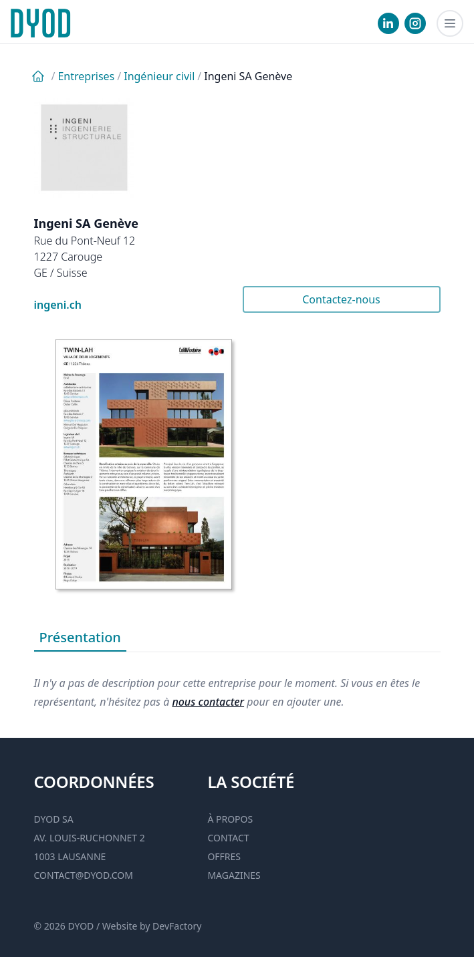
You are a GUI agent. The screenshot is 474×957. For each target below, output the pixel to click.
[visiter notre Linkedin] (388, 23)
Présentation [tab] (80, 637)
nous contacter (208, 701)
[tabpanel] (237, 681)
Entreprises (85, 76)
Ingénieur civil (159, 76)
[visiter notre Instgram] (415, 23)
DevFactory (176, 926)
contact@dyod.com (83, 875)
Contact (228, 837)
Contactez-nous (341, 299)
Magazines (233, 875)
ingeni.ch (58, 304)
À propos (230, 819)
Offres (224, 856)
